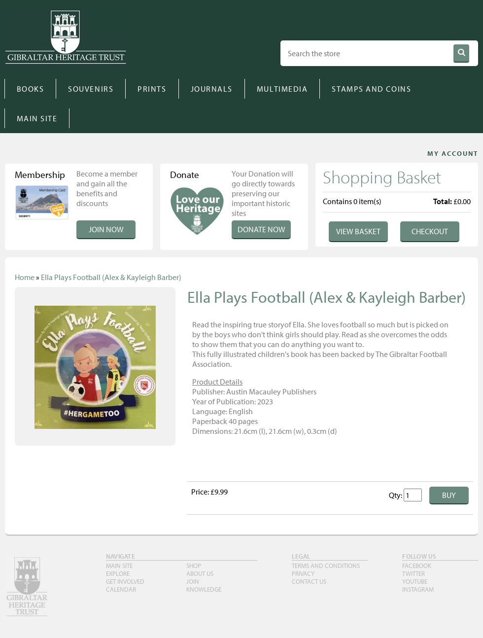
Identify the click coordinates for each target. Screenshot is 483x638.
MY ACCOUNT (452, 153)
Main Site (119, 565)
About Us (199, 573)
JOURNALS (212, 89)
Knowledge (203, 589)
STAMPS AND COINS (371, 89)
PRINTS (152, 89)
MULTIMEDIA (282, 89)
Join (192, 581)
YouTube (414, 581)
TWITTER (413, 573)
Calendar (121, 589)
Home (24, 277)
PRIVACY (303, 573)
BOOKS (30, 89)
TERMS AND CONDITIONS (326, 565)
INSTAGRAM (418, 589)
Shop (193, 565)
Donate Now (261, 229)
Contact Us (309, 581)
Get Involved (125, 581)
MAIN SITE (37, 118)
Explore (118, 573)
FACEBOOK (416, 565)
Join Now (106, 229)
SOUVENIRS (90, 89)
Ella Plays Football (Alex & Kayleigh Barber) (111, 277)
